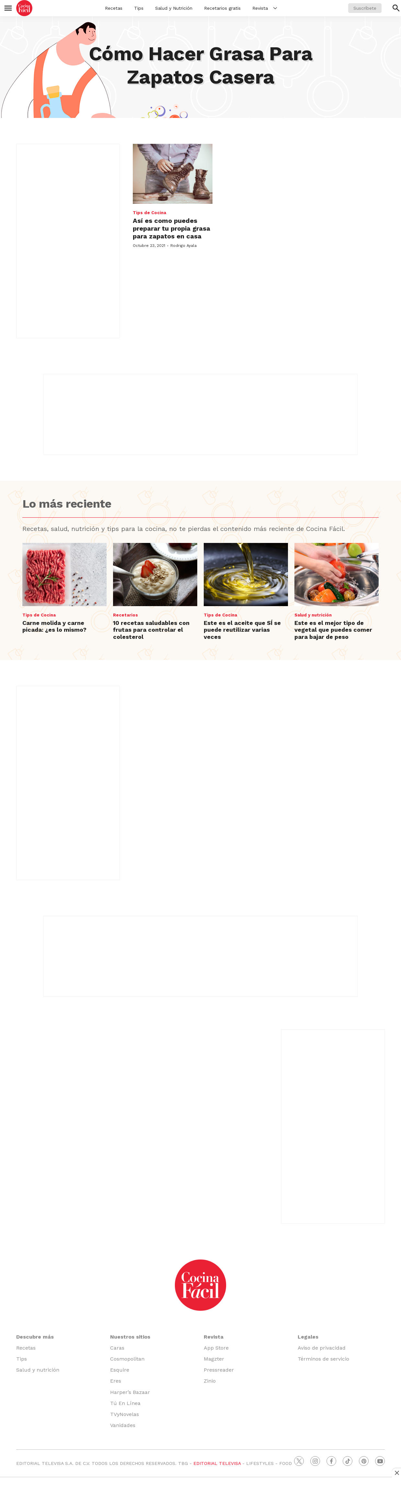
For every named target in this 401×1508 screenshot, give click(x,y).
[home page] (24, 8)
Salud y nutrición (313, 615)
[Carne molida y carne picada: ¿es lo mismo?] (64, 574)
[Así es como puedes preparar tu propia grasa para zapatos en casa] (172, 174)
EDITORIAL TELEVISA (217, 1463)
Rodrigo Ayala (183, 245)
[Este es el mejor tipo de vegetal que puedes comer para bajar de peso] (336, 574)
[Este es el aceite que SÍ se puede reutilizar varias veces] (246, 574)
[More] (275, 8)
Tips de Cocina (149, 212)
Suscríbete (364, 8)
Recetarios (125, 615)
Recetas (113, 8)
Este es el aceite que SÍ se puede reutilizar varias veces (242, 629)
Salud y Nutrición (173, 8)
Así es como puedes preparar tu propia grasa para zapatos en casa (171, 228)
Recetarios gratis (222, 8)
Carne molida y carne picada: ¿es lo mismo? (54, 626)
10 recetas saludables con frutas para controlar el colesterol (151, 629)
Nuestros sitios (130, 1337)
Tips (138, 8)
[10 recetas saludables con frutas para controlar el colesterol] (155, 574)
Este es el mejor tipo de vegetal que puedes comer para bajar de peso (333, 629)
